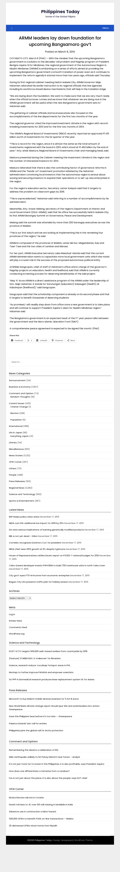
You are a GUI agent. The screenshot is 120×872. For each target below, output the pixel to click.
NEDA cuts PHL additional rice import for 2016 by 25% (36, 523)
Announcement (17, 380)
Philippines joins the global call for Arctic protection (36, 730)
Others (12, 468)
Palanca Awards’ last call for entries (28, 723)
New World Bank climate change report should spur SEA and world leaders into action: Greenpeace (54, 707)
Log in (12, 614)
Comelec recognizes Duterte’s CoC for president (35, 542)
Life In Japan (15, 432)
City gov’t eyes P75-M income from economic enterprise (39, 575)
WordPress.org (16, 633)
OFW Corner (15, 461)
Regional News (16, 487)
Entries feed (15, 620)
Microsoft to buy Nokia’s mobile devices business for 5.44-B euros (44, 698)
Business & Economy (20, 386)
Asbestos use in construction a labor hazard (32, 811)
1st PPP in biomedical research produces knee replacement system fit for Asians (51, 679)
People (12, 474)
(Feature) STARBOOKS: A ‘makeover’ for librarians (35, 658)
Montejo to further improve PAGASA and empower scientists (41, 672)
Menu (105, 28)
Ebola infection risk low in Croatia (26, 797)
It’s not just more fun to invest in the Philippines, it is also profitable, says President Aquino (56, 763)
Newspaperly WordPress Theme (77, 840)
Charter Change (19, 406)
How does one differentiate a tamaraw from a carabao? (39, 771)
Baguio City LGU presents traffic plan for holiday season (38, 581)
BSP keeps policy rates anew (24, 516)
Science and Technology (22, 494)
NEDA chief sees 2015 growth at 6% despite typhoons (37, 549)
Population (16, 419)
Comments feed (18, 627)
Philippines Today (60, 12)
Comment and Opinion (21, 393)
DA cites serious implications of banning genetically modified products (46, 529)
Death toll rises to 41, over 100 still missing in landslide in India (41, 804)
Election (14, 413)
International (16, 426)
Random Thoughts (20, 396)
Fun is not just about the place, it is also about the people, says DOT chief (48, 778)
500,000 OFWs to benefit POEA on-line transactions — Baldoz (41, 818)
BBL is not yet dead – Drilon (23, 536)
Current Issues (16, 403)
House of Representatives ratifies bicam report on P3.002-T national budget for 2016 (54, 555)
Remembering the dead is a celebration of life (33, 749)
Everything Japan (19, 436)
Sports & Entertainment (21, 500)
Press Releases (17, 481)
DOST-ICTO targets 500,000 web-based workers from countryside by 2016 (48, 651)
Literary (13, 442)
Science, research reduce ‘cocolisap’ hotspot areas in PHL (39, 665)
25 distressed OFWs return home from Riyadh (33, 825)
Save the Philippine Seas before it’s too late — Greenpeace (40, 716)
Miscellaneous (16, 449)
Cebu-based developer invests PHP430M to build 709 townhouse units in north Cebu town (57, 565)
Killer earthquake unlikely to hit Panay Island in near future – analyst (44, 756)
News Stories (16, 455)
